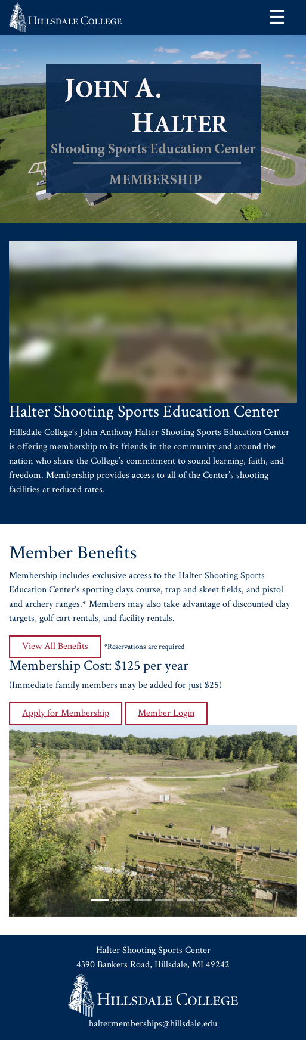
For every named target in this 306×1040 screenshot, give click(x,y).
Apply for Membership (65, 713)
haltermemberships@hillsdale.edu (153, 1023)
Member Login (166, 713)
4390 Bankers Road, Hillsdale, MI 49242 (153, 964)
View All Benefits (55, 646)
